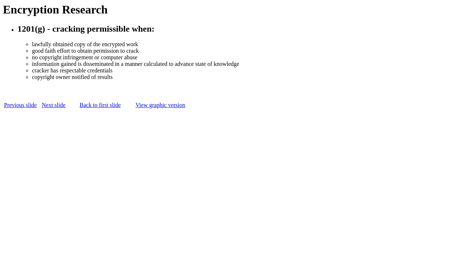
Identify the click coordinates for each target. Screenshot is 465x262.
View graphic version (160, 105)
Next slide (53, 105)
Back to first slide (100, 105)
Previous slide (20, 105)
